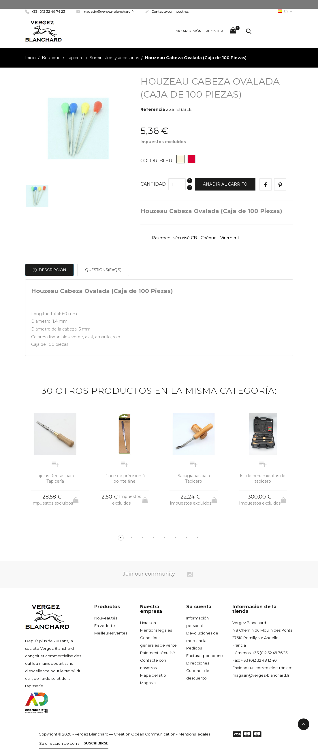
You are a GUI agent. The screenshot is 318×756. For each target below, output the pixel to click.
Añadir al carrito (225, 184)
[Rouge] (191, 159)
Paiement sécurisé (157, 652)
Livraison (148, 622)
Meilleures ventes (110, 633)
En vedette (104, 625)
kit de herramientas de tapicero (262, 478)
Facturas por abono (204, 655)
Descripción (52, 269)
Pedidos (194, 648)
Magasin (148, 682)
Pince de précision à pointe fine (124, 478)
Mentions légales (156, 630)
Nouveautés (105, 618)
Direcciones (197, 663)
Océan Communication (153, 734)
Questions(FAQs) (103, 269)
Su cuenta (198, 606)
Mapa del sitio (153, 675)
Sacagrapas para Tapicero (194, 478)
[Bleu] (180, 159)
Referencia (152, 109)
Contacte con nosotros (167, 11)
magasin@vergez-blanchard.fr (105, 11)
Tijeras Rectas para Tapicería (55, 478)
